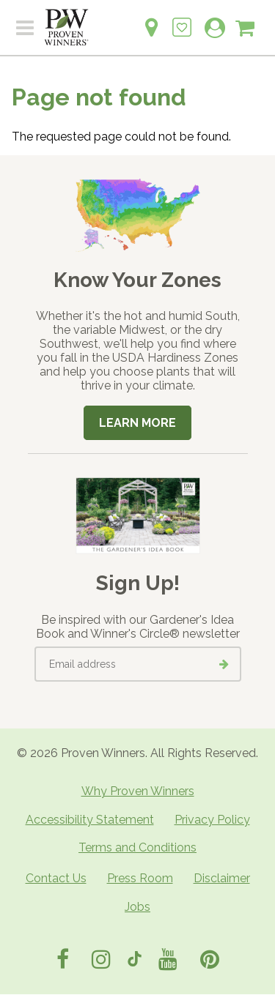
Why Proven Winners (137, 791)
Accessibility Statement (90, 820)
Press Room (140, 878)
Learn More (137, 423)
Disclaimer (222, 878)
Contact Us (56, 878)
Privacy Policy (212, 820)
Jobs (137, 907)
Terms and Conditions (137, 847)
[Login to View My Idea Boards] (182, 19)
